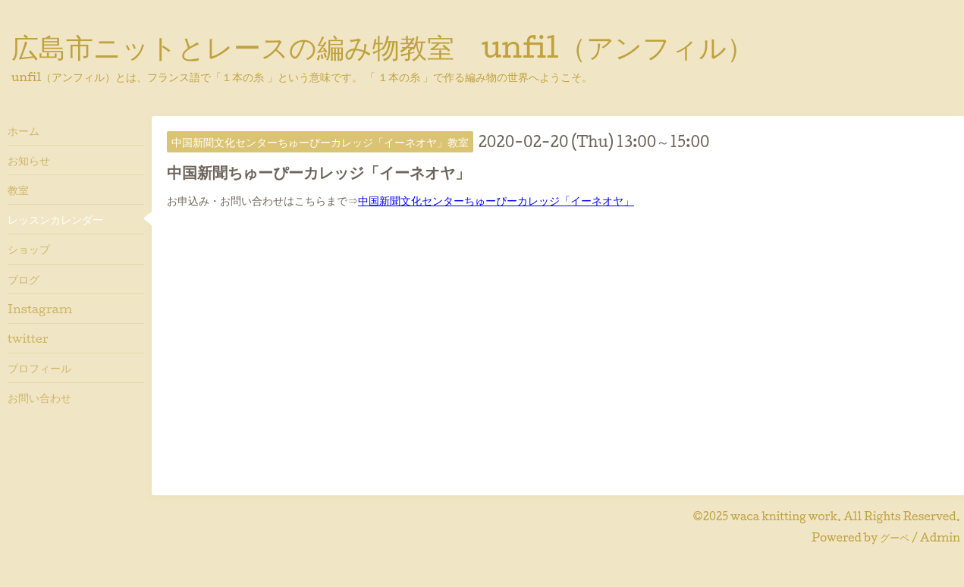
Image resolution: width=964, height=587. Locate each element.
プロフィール (39, 368)
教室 (18, 189)
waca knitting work (783, 516)
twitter (28, 338)
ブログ (23, 279)
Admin (940, 537)
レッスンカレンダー (55, 219)
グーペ (894, 537)
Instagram (40, 308)
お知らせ (29, 160)
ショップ (29, 249)
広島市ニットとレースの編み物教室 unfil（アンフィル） (382, 46)
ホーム (23, 130)
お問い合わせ (39, 397)
